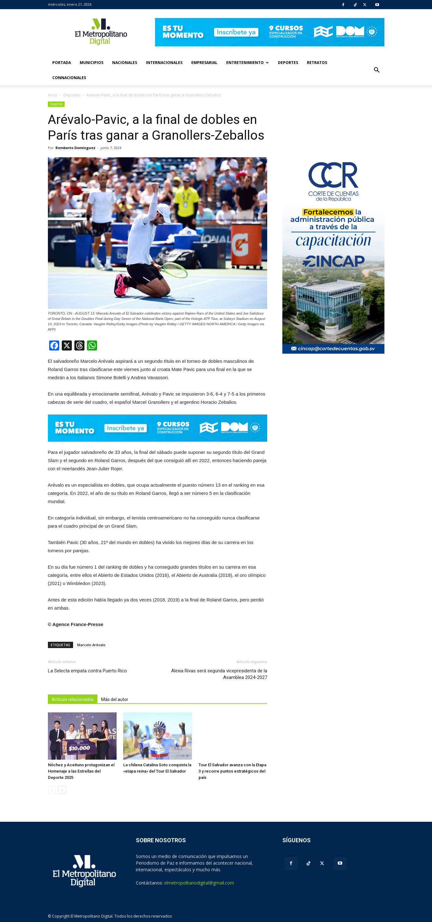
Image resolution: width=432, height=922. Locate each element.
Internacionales (164, 62)
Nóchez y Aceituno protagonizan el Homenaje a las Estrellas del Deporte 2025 (81, 771)
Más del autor (114, 699)
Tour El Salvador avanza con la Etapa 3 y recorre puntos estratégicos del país (232, 771)
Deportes (288, 62)
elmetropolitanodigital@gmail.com (199, 883)
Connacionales (69, 77)
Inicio (52, 95)
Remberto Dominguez (75, 147)
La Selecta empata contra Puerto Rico (87, 671)
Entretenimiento (247, 62)
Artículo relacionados (73, 699)
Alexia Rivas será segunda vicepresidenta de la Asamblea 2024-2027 (219, 674)
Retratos (317, 62)
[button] (376, 70)
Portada (61, 62)
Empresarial (204, 62)
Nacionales (124, 62)
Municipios (91, 62)
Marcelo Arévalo (91, 644)
